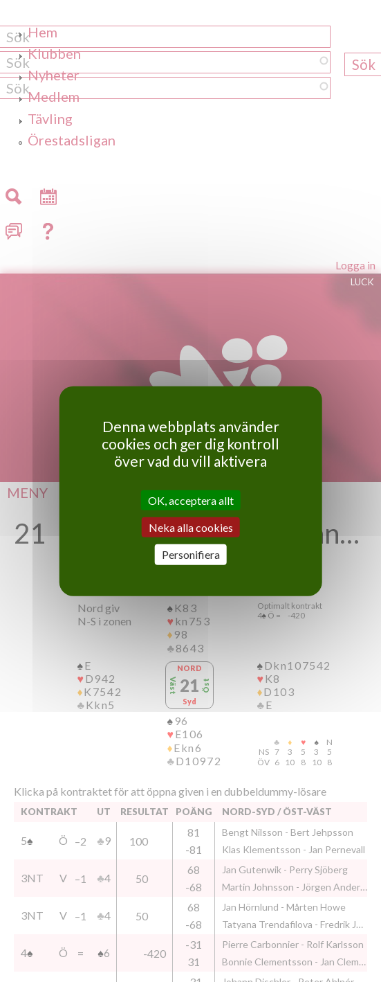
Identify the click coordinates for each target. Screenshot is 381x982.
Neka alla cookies (191, 527)
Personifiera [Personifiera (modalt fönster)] (191, 554)
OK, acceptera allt (191, 500)
